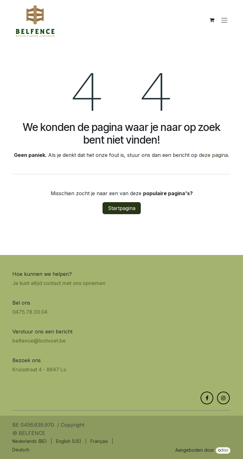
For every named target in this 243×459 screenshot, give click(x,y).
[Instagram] (223, 398)
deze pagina (213, 155)
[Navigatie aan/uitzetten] (224, 20)
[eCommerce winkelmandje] (211, 20)
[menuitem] (29, 441)
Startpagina (121, 208)
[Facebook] (207, 398)
